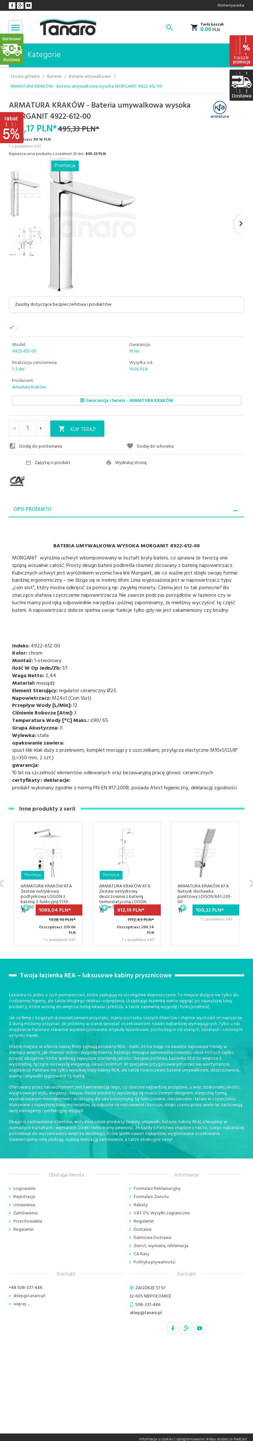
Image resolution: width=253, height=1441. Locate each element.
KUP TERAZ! (77, 429)
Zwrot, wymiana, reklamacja (161, 1246)
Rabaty (141, 1205)
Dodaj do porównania (35, 446)
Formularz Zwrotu (151, 1197)
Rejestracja (24, 1197)
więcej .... (21, 1304)
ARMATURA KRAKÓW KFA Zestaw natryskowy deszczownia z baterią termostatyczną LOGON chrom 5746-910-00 (124, 897)
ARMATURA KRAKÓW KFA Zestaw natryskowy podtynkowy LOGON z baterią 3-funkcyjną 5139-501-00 (46, 897)
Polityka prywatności (155, 1262)
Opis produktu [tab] (32, 509)
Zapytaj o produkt (48, 463)
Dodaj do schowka (150, 446)
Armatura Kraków (29, 387)
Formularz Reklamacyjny (157, 1188)
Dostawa (142, 1229)
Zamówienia (25, 1213)
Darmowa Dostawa (152, 1238)
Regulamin (23, 1229)
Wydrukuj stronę (126, 463)
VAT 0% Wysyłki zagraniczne (162, 1213)
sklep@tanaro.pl (29, 1296)
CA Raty (141, 1254)
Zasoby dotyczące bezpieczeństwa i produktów (63, 304)
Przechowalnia (27, 1221)
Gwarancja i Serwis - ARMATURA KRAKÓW (126, 400)
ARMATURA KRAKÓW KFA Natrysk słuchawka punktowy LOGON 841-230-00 (204, 894)
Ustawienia (24, 1205)
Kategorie (37, 55)
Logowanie (24, 1188)
